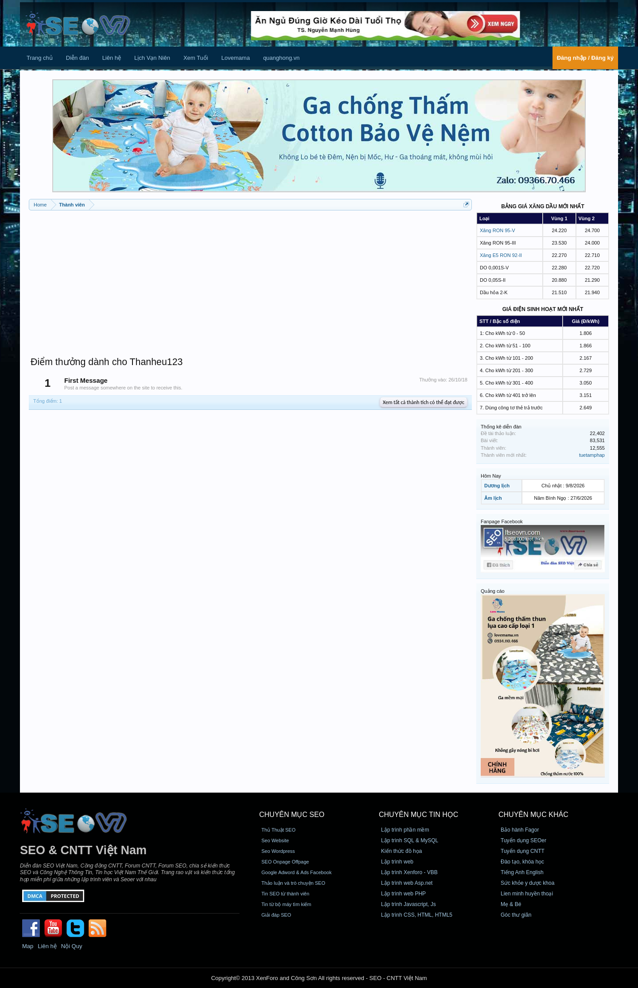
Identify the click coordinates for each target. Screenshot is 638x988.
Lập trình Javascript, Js (408, 904)
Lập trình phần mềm (405, 830)
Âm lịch (493, 498)
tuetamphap (592, 455)
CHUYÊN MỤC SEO (291, 814)
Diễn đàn (77, 57)
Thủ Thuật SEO (278, 829)
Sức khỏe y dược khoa (527, 883)
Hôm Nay (491, 475)
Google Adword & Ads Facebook (296, 872)
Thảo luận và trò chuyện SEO (293, 883)
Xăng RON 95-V (497, 230)
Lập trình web (397, 862)
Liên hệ (111, 57)
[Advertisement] (250, 279)
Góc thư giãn (516, 915)
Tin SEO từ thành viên (285, 893)
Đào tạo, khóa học (522, 862)
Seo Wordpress (278, 851)
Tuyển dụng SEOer (523, 840)
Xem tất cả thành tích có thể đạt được (423, 402)
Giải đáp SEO (276, 915)
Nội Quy (71, 946)
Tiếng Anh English (522, 872)
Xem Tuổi (195, 57)
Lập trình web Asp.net (406, 883)
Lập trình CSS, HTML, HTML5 (416, 915)
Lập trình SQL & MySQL (409, 840)
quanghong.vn (281, 57)
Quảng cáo (493, 591)
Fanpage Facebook (502, 521)
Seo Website (275, 840)
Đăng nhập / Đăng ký (585, 57)
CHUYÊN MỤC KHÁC (533, 814)
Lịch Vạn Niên (152, 57)
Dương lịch (497, 485)
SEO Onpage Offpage (285, 861)
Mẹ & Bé (511, 904)
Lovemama (236, 57)
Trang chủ (40, 57)
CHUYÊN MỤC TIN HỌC (418, 814)
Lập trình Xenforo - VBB (409, 872)
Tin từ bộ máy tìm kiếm (286, 904)
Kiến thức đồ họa (401, 851)
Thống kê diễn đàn (501, 426)
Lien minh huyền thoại (527, 894)
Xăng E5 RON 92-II (501, 255)
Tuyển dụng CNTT (523, 851)
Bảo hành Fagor (520, 830)
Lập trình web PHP (403, 894)
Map (27, 946)
